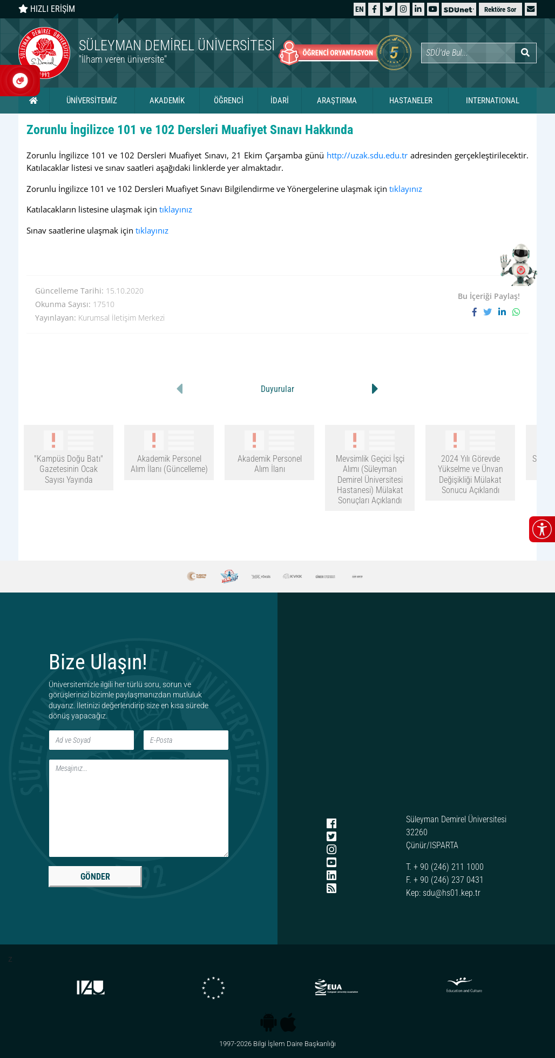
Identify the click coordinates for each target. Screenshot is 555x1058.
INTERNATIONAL (492, 100)
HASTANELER (410, 100)
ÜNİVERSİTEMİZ (91, 100)
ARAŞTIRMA (337, 100)
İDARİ (279, 100)
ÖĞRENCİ (228, 100)
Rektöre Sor (500, 9)
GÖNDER (95, 876)
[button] (530, 9)
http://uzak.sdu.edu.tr (367, 155)
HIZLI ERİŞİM (46, 9)
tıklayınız (405, 188)
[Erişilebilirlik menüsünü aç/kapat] (542, 529)
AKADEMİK (167, 100)
